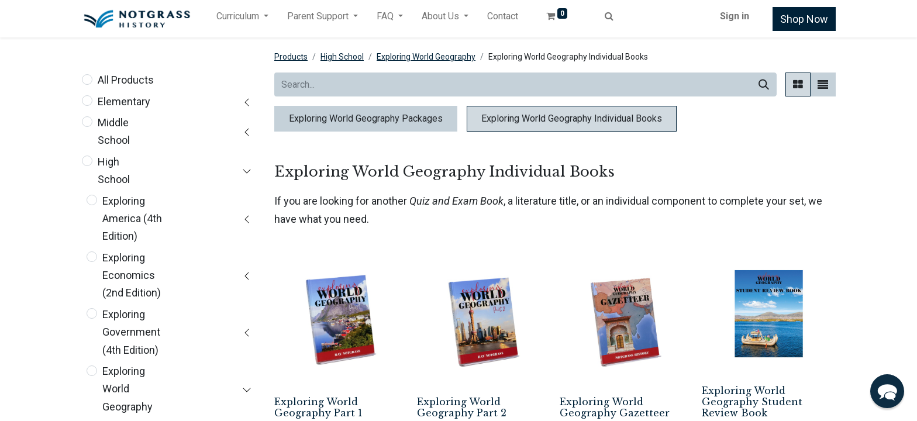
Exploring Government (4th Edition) (131, 332)
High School (114, 170)
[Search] (764, 84)
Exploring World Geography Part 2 (461, 407)
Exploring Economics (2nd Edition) (131, 275)
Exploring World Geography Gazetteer (615, 407)
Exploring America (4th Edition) (132, 219)
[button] (887, 391)
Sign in (734, 16)
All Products (126, 80)
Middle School (114, 131)
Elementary (124, 101)
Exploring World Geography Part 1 (318, 407)
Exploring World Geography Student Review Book (752, 402)
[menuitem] (502, 18)
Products (291, 56)
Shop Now (804, 19)
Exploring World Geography (127, 389)
